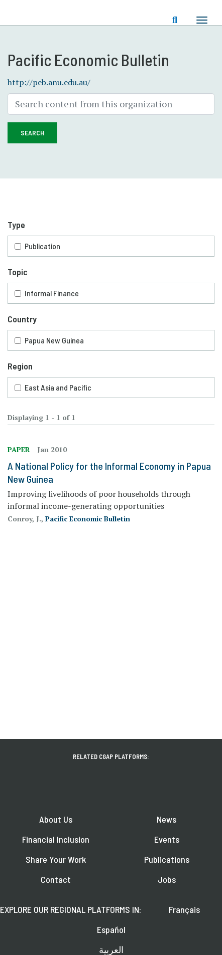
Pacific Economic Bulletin (87, 518)
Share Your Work (56, 859)
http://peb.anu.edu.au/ (49, 82)
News (166, 819)
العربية (111, 949)
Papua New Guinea (54, 340)
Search (32, 132)
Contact (56, 879)
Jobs (167, 879)
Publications (166, 859)
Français (184, 909)
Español (111, 929)
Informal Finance (52, 293)
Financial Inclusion (55, 839)
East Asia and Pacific (58, 387)
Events (166, 839)
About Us (55, 819)
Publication (42, 246)
